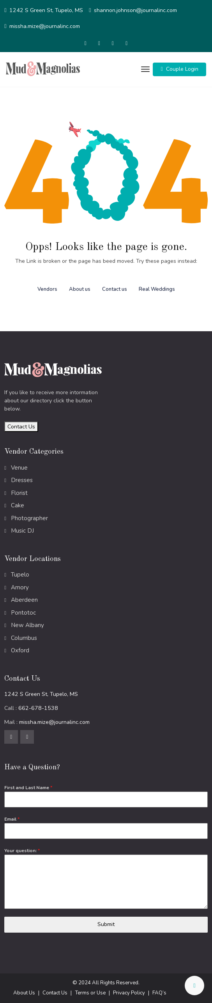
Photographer (29, 518)
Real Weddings (157, 289)
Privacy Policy (129, 992)
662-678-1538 (38, 708)
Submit (106, 924)
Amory (20, 587)
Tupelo (20, 574)
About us (79, 289)
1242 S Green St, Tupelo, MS (46, 10)
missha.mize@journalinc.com (44, 26)
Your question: (22, 850)
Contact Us (21, 426)
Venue (19, 468)
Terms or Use (90, 992)
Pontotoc (23, 613)
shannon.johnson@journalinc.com (135, 10)
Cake (17, 505)
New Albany (27, 625)
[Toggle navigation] (144, 69)
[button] (179, 70)
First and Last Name (28, 788)
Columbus (24, 638)
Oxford (20, 650)
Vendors (47, 289)
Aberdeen (24, 600)
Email (11, 819)
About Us (24, 992)
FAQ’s (159, 992)
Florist (19, 493)
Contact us (114, 289)
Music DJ (22, 531)
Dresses (22, 480)
